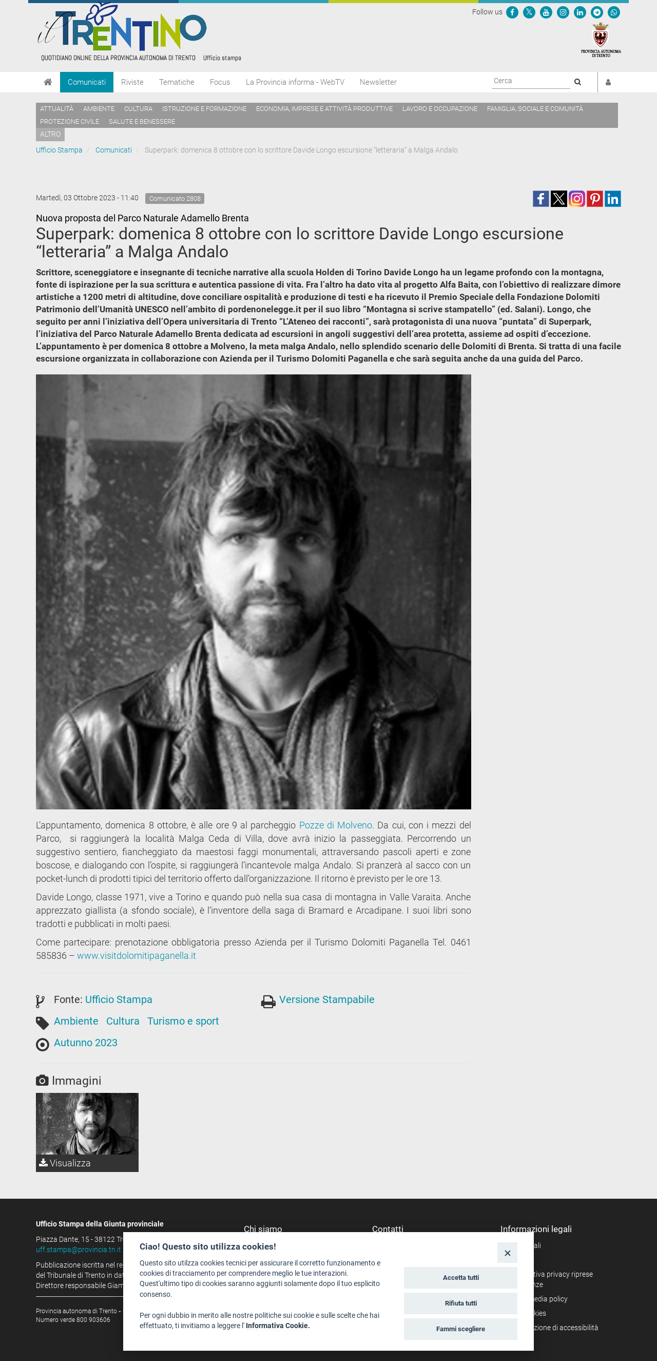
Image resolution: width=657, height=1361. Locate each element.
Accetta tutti (461, 1277)
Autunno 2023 (86, 1042)
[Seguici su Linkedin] (580, 12)
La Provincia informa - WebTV (295, 82)
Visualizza (65, 1163)
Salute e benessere (142, 121)
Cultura (138, 108)
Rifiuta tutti (461, 1303)
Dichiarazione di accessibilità (553, 1328)
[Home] (48, 82)
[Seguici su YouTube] (546, 12)
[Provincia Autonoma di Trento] (601, 39)
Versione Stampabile (327, 999)
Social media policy (538, 1299)
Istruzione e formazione (204, 108)
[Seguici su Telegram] (597, 12)
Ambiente (98, 108)
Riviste (132, 82)
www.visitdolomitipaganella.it (136, 955)
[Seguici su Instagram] (563, 12)
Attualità (56, 108)
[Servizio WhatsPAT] (614, 12)
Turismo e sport (183, 1021)
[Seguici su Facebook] (512, 12)
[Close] (507, 1252)
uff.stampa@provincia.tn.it (78, 1249)
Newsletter (378, 82)
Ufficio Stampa (59, 150)
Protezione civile (69, 121)
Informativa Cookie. (278, 1325)
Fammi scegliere (460, 1329)
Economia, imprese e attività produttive (324, 108)
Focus (220, 82)
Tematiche (177, 82)
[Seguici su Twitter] (529, 12)
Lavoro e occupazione (439, 108)
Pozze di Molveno (336, 825)
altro (50, 134)
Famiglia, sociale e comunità (535, 108)
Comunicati (87, 82)
